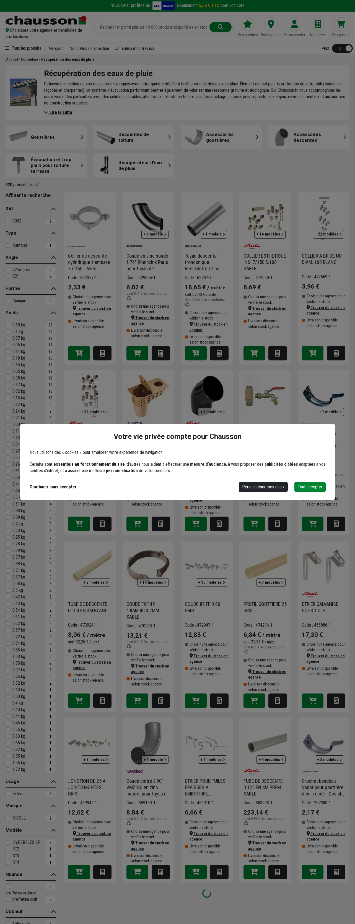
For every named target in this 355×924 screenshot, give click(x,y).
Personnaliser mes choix (263, 487)
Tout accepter (310, 487)
